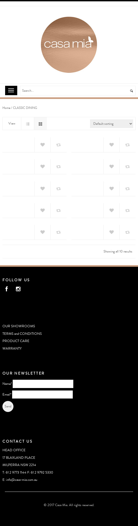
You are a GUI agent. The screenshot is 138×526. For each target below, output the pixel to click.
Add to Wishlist (42, 144)
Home (6, 108)
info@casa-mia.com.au (21, 479)
